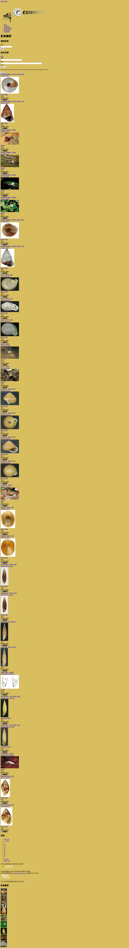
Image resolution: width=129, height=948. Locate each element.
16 (4, 854)
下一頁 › (6, 859)
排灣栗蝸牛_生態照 (6, 485)
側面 (6, 406)
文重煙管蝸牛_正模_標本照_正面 (10, 725)
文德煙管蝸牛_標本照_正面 (9, 593)
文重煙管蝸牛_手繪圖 (7, 672)
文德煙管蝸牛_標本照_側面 (9, 564)
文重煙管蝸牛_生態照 (7, 753)
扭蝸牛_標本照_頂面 (7, 320)
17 (4, 856)
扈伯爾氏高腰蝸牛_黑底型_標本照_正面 (12, 246)
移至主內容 (4, 1)
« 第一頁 (6, 839)
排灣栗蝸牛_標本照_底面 (8, 413)
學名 (2, 61)
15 (4, 853)
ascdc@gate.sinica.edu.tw (20, 873)
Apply (2, 72)
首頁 (2, 56)
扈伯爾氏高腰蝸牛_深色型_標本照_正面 (12, 101)
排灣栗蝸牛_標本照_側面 (8, 389)
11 (4, 847)
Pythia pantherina (5, 778)
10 (4, 845)
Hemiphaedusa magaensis (7, 674)
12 (4, 848)
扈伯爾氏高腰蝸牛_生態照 (8, 130)
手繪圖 (3, 689)
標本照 (3, 94)
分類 (2, 65)
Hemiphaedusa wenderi (7, 566)
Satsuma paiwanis (5, 390)
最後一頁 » (7, 861)
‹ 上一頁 (6, 841)
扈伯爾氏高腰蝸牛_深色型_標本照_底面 (12, 74)
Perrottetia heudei (5, 276)
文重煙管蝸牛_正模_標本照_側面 (10, 696)
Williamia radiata (5, 509)
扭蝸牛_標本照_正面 (7, 298)
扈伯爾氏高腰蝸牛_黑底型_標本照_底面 (12, 220)
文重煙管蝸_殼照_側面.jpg (8, 621)
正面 (6, 123)
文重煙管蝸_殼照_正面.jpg (8, 647)
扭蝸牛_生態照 (5, 344)
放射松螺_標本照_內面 (7, 507)
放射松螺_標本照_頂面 (7, 536)
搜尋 (2, 45)
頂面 (6, 337)
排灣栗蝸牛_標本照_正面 (8, 437)
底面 (6, 94)
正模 (2, 718)
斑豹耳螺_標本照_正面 (7, 805)
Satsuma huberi (5, 76)
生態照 (3, 145)
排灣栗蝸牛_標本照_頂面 (8, 461)
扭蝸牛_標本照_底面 (7, 275)
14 (4, 851)
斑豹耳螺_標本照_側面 (7, 776)
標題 (2, 58)
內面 (6, 529)
